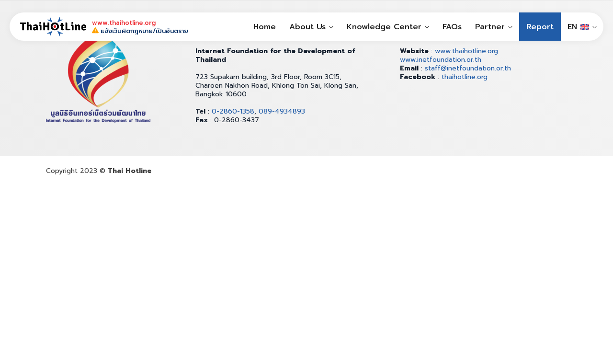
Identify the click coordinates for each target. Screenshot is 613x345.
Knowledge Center (384, 27)
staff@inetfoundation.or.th (468, 68)
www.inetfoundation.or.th (440, 60)
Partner (490, 27)
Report (540, 27)
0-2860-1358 (233, 111)
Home (264, 27)
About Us (307, 27)
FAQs (452, 27)
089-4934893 (282, 111)
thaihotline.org (465, 77)
